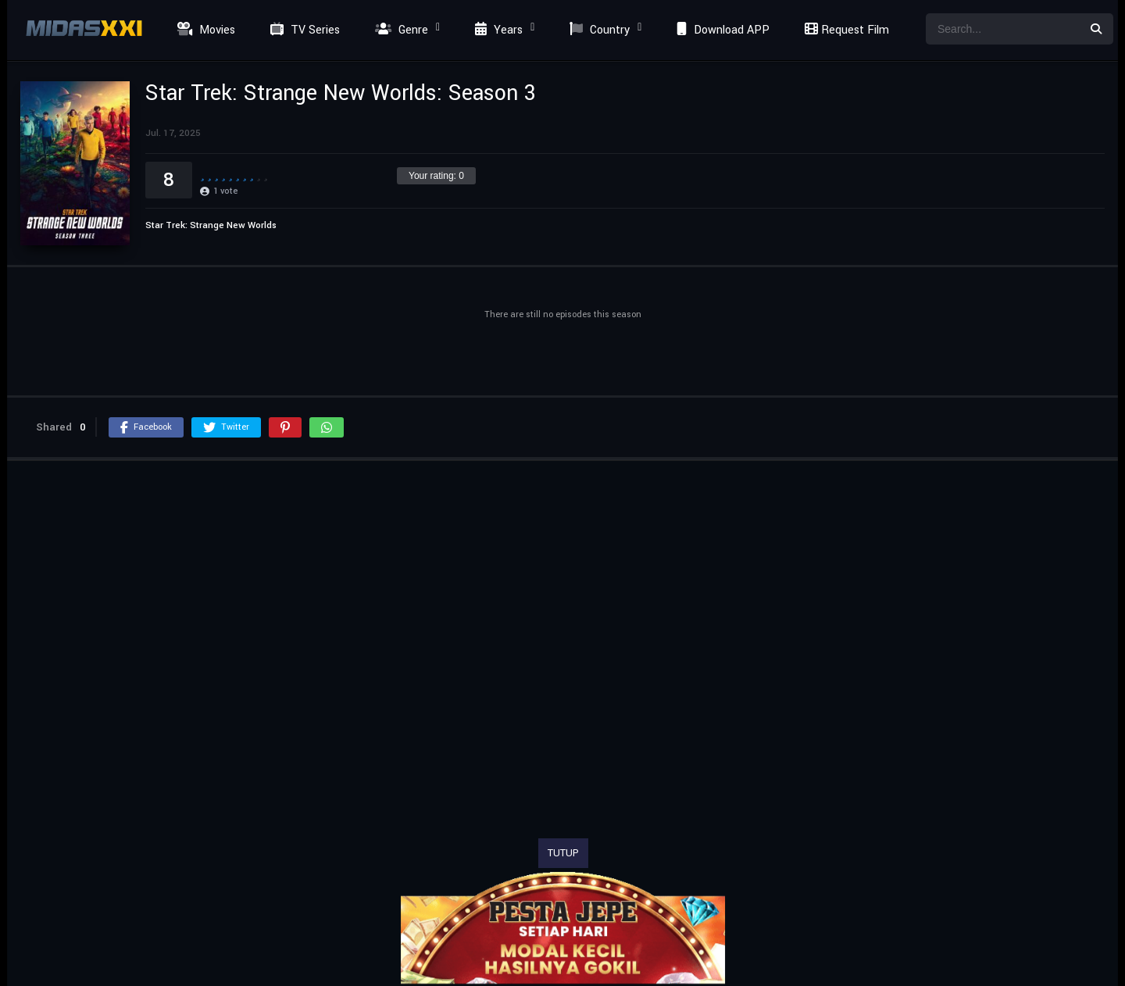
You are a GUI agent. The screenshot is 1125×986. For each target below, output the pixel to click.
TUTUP (563, 853)
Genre (399, 30)
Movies (204, 30)
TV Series (303, 30)
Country (598, 30)
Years (497, 30)
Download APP (721, 30)
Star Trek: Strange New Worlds (211, 225)
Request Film (844, 30)
